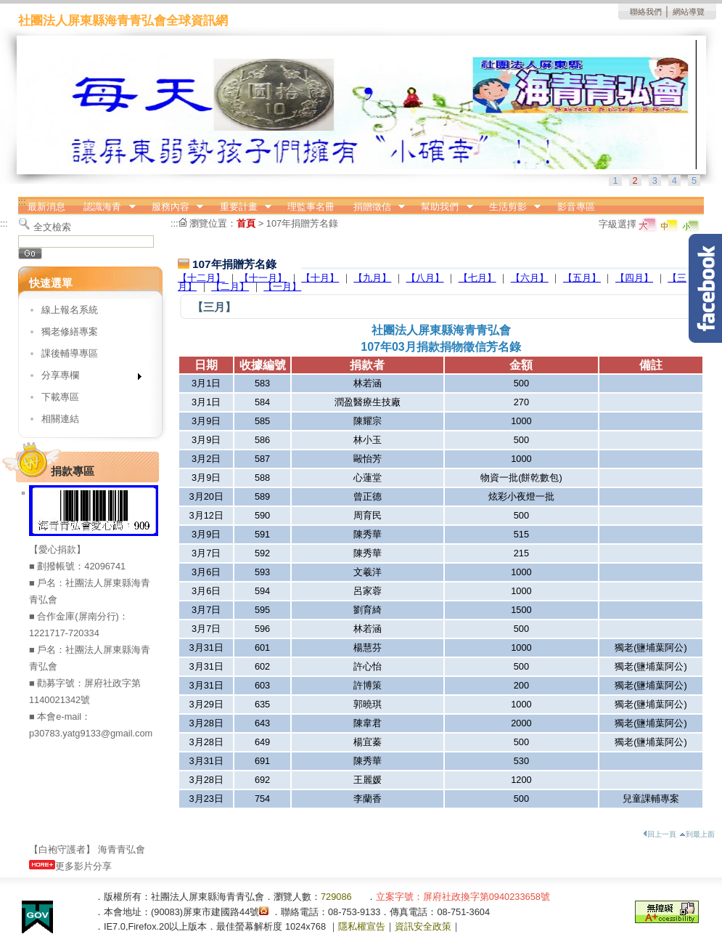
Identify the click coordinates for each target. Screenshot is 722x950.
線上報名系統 (69, 309)
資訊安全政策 (423, 926)
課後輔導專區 (69, 353)
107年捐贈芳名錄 (302, 223)
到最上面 (697, 834)
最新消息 (46, 206)
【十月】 (320, 277)
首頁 (246, 223)
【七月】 (477, 277)
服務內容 (172, 207)
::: (22, 201)
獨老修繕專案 (69, 331)
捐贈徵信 (374, 207)
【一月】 (282, 286)
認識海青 (105, 207)
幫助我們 (442, 207)
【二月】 (230, 286)
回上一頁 (659, 834)
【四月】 (634, 277)
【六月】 (530, 277)
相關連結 (60, 418)
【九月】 (372, 277)
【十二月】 (201, 277)
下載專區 (60, 396)
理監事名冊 (311, 206)
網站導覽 (689, 11)
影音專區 (576, 206)
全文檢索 (52, 227)
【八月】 (425, 277)
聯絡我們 (646, 11)
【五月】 (582, 277)
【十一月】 (263, 277)
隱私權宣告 (361, 926)
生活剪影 (510, 207)
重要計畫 (240, 207)
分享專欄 (86, 378)
